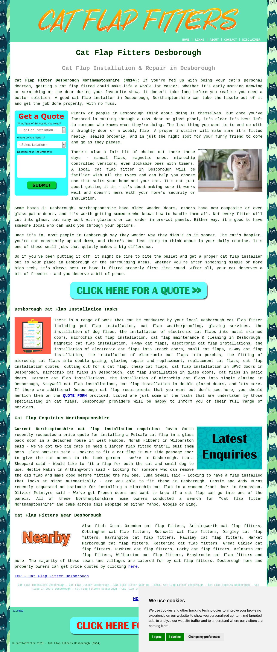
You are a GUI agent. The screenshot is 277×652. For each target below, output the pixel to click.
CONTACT (230, 40)
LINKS (199, 40)
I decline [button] (175, 636)
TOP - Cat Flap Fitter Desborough (52, 576)
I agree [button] (156, 636)
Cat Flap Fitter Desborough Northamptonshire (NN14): (77, 80)
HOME (186, 40)
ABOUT (214, 40)
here (132, 566)
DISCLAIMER (251, 40)
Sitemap (17, 610)
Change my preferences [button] (204, 636)
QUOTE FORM (75, 396)
